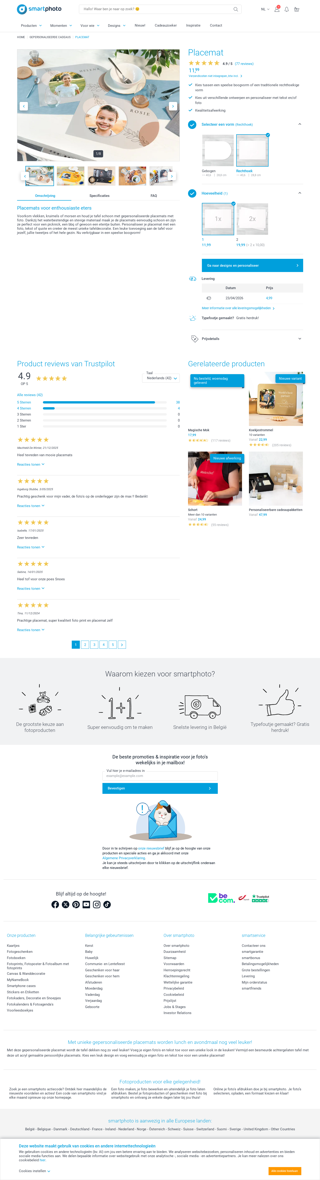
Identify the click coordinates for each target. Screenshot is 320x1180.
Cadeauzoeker (166, 25)
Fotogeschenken (20, 952)
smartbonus (251, 958)
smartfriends (251, 988)
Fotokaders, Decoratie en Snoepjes (34, 998)
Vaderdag (92, 995)
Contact (216, 25)
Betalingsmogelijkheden (260, 964)
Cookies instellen (35, 1171)
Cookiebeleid (174, 995)
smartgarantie (252, 952)
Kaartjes (13, 946)
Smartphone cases (21, 986)
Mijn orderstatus (254, 982)
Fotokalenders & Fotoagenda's (30, 1004)
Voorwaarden (174, 964)
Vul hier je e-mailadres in (126, 771)
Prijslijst (170, 1001)
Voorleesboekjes (20, 1010)
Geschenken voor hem (102, 976)
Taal (149, 373)
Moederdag (93, 988)
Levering (248, 976)
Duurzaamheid (174, 952)
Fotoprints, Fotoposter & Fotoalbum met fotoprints (38, 966)
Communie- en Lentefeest (105, 964)
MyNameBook (18, 980)
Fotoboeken (16, 958)
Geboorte (92, 1007)
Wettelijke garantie (178, 982)
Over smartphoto (176, 946)
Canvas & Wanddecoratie (26, 974)
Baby (89, 952)
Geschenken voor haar (102, 970)
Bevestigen (116, 788)
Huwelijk (92, 958)
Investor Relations (177, 1013)
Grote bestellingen (256, 970)
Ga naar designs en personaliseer (233, 265)
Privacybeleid (174, 988)
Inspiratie (193, 25)
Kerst (89, 946)
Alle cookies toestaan (284, 1171)
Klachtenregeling (176, 976)
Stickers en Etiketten (23, 992)
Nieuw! (140, 25)
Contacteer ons (254, 946)
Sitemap (170, 958)
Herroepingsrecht (177, 970)
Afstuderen (93, 982)
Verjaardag (93, 1001)
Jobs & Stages (175, 1007)
